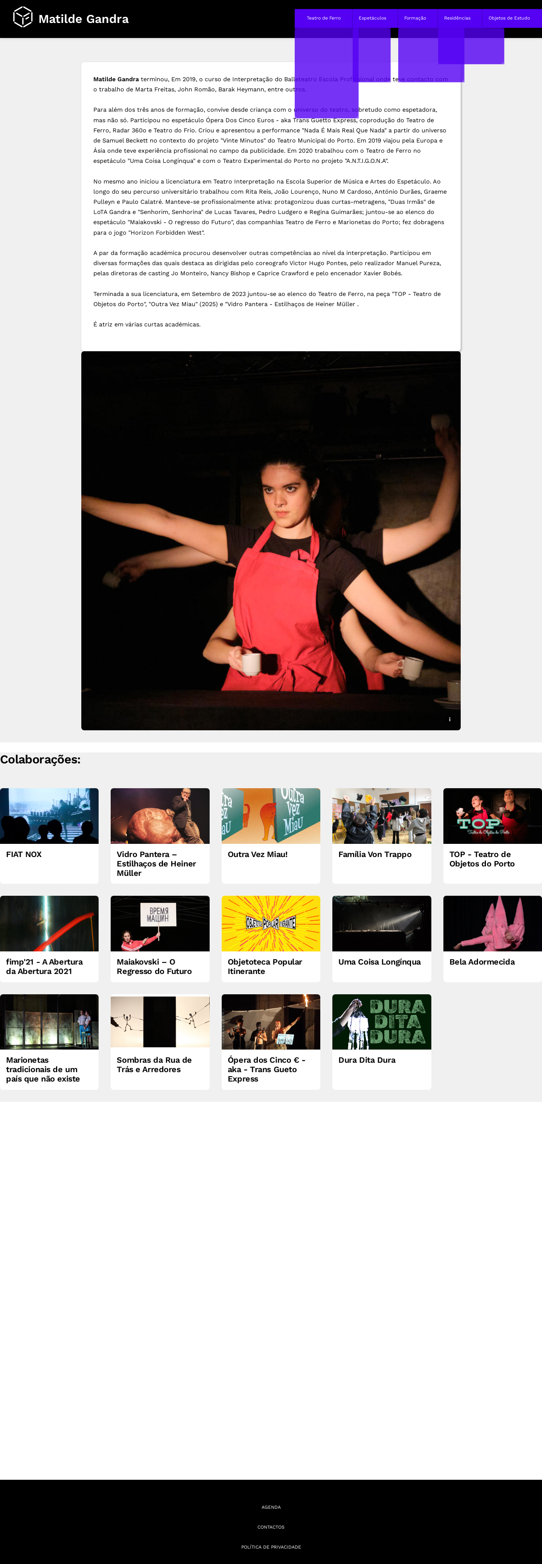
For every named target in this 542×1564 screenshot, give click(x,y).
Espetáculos (372, 18)
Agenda (271, 1507)
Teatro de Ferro (324, 18)
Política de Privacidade (271, 1547)
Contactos (271, 1527)
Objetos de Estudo (509, 18)
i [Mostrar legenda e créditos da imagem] (450, 719)
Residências (457, 18)
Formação (415, 18)
